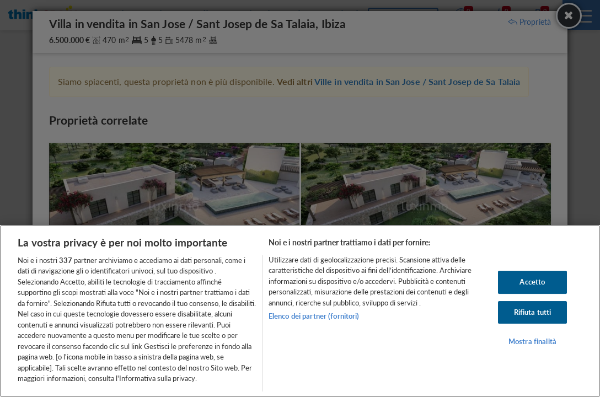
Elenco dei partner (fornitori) (314, 316)
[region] (300, 311)
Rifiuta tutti (532, 312)
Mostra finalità (532, 341)
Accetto (532, 281)
